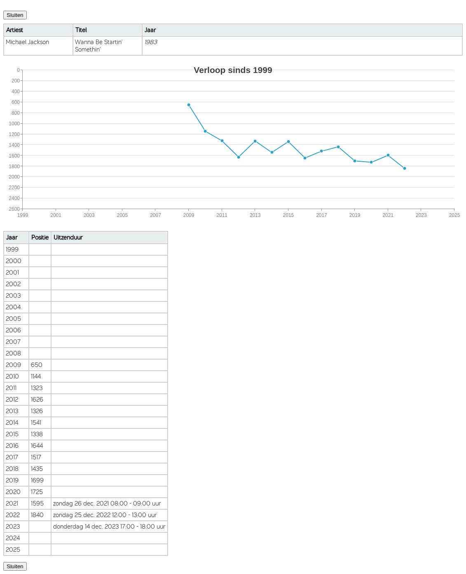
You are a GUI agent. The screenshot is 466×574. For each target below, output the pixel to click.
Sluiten (15, 15)
